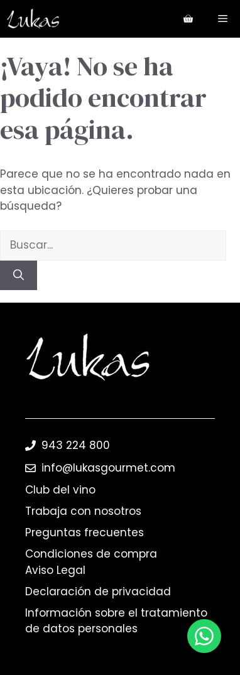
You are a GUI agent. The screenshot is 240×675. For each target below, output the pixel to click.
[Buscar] (18, 276)
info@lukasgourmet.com (108, 467)
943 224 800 (75, 445)
